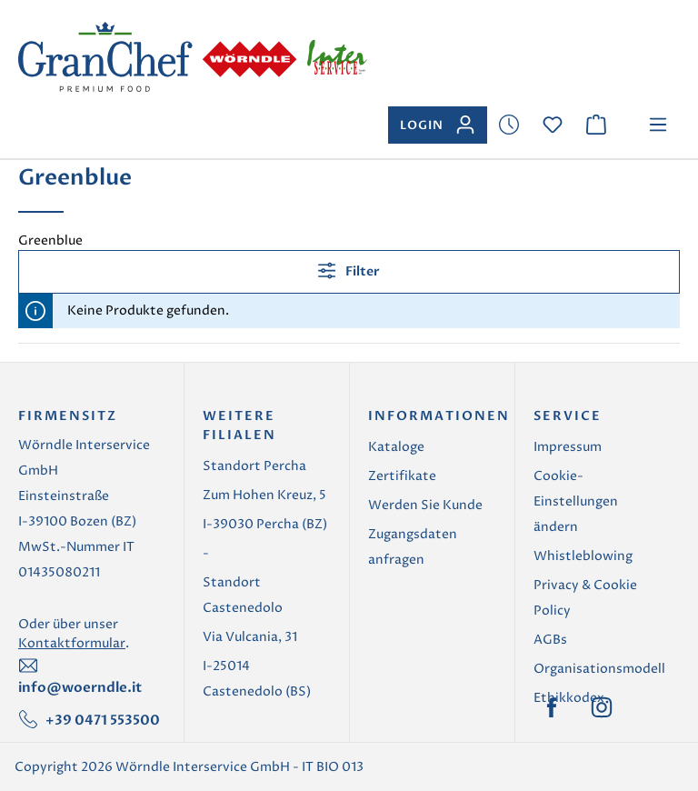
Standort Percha (254, 466)
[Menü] (658, 125)
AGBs (550, 639)
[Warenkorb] (596, 125)
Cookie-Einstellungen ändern (575, 501)
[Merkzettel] (509, 125)
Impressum (567, 447)
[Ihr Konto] (437, 125)
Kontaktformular (71, 643)
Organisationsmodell (599, 668)
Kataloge (396, 447)
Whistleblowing (583, 556)
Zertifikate (402, 476)
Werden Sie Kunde (425, 505)
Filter (349, 270)
